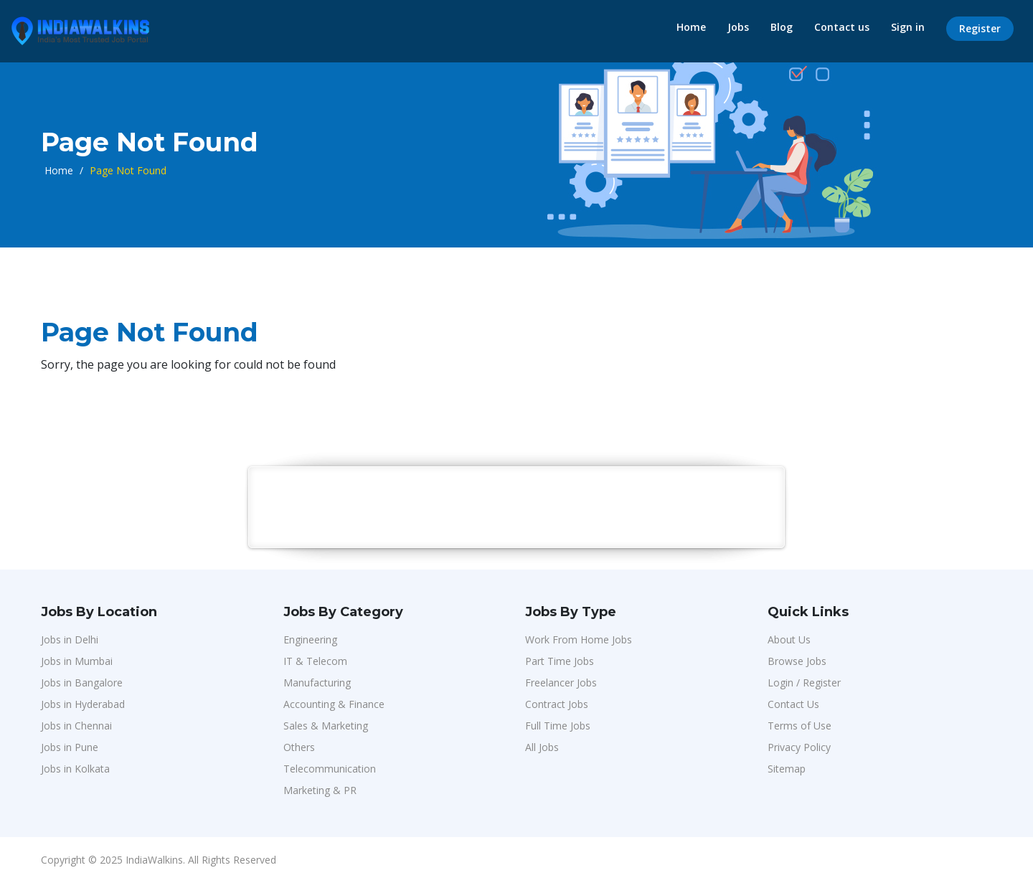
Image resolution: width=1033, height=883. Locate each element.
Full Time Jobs (557, 725)
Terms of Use (799, 725)
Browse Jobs (797, 661)
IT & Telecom (315, 661)
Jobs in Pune (69, 747)
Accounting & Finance (334, 704)
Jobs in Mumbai (77, 661)
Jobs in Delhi (69, 639)
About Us (789, 639)
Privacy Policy (799, 747)
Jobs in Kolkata (75, 768)
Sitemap (787, 768)
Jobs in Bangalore (82, 682)
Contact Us (793, 704)
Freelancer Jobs (561, 682)
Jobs (738, 27)
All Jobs (542, 747)
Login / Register (804, 682)
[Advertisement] (517, 506)
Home (691, 27)
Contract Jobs (556, 704)
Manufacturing (317, 682)
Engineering (310, 639)
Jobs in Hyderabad (83, 704)
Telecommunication (329, 768)
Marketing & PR (320, 790)
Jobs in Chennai (76, 725)
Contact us (841, 27)
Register (980, 28)
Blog (781, 27)
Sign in (908, 27)
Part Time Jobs (559, 661)
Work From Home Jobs (578, 639)
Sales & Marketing (325, 725)
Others (299, 747)
